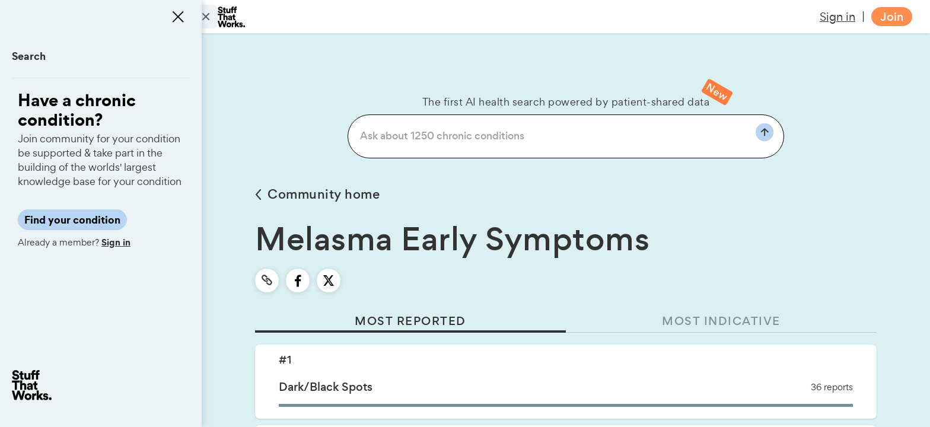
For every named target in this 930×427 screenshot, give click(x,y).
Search (29, 56)
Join (891, 17)
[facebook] (298, 280)
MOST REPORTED (410, 321)
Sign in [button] (837, 16)
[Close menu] (178, 16)
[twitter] (328, 280)
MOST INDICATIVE (721, 321)
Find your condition (72, 219)
